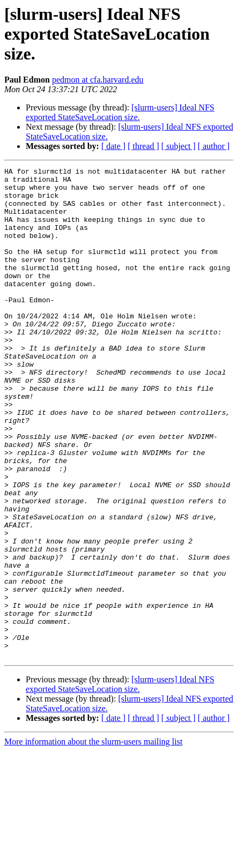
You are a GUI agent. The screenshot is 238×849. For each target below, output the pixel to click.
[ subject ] (178, 146)
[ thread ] (143, 146)
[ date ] (113, 146)
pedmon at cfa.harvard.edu (98, 79)
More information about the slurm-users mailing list (93, 839)
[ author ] (214, 146)
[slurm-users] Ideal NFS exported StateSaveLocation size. (120, 112)
